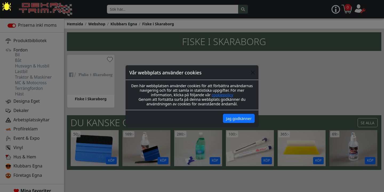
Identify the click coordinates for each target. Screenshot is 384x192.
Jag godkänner (239, 118)
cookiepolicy (222, 94)
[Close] (253, 72)
